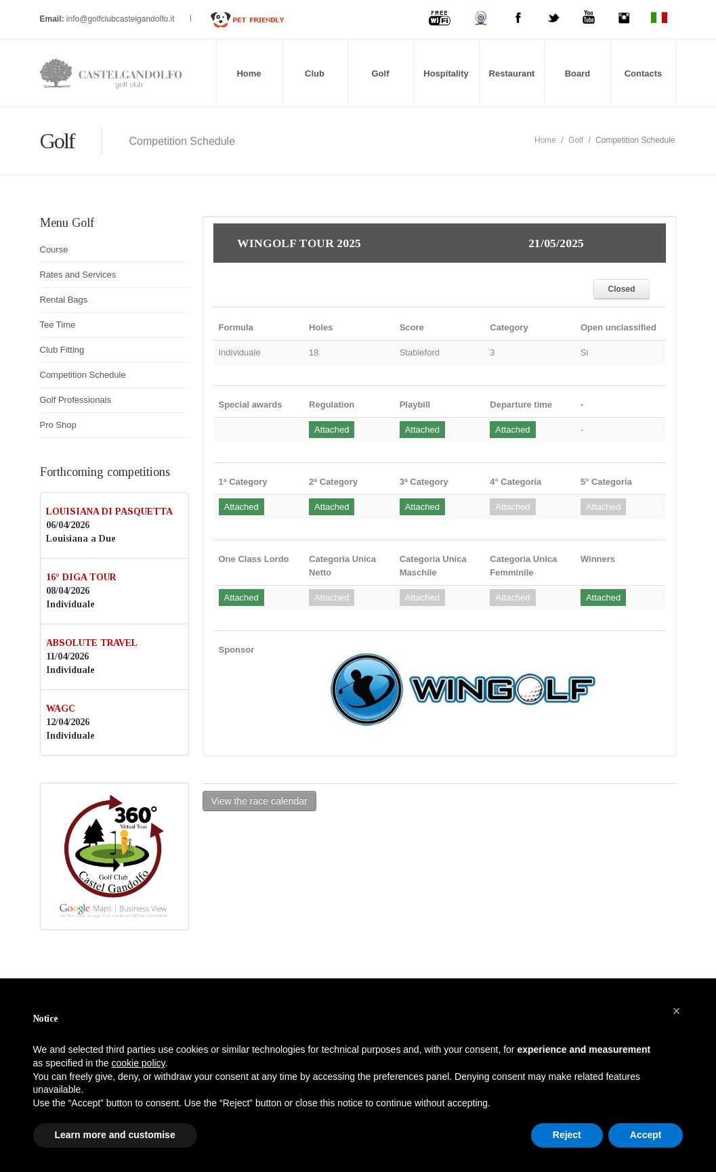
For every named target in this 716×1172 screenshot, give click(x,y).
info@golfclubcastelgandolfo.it (121, 19)
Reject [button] (567, 1134)
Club (314, 73)
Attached (331, 430)
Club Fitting (62, 350)
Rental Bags (64, 300)
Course (54, 249)
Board (578, 73)
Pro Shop (58, 425)
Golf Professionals (76, 400)
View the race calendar (259, 801)
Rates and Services (78, 274)
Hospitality (445, 73)
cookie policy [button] (138, 1063)
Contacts (643, 73)
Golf (380, 73)
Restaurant (512, 73)
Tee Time (58, 325)
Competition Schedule (83, 375)
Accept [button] (646, 1134)
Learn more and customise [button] (115, 1134)
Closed (621, 289)
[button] (677, 1011)
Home (248, 73)
